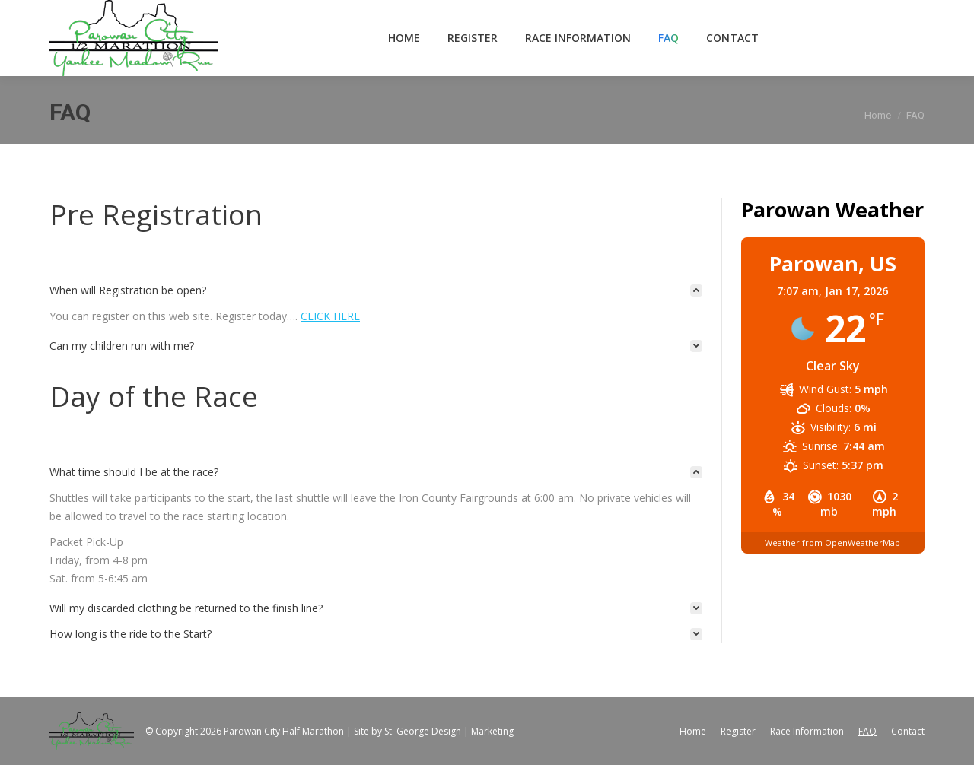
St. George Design (422, 731)
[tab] (375, 290)
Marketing (492, 731)
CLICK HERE (330, 316)
